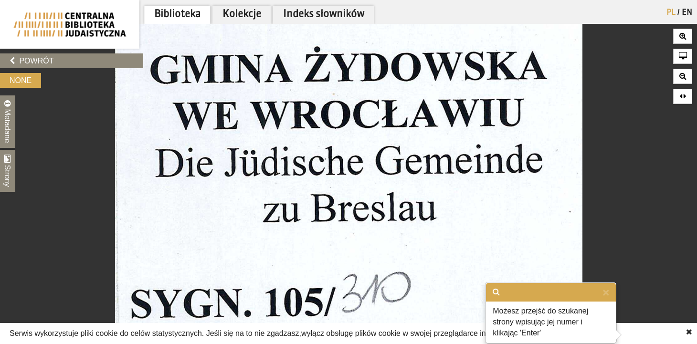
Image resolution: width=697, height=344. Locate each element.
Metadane (7, 121)
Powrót (31, 61)
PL (671, 13)
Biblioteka (177, 15)
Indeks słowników (323, 15)
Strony (7, 171)
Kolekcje (241, 15)
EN (687, 13)
